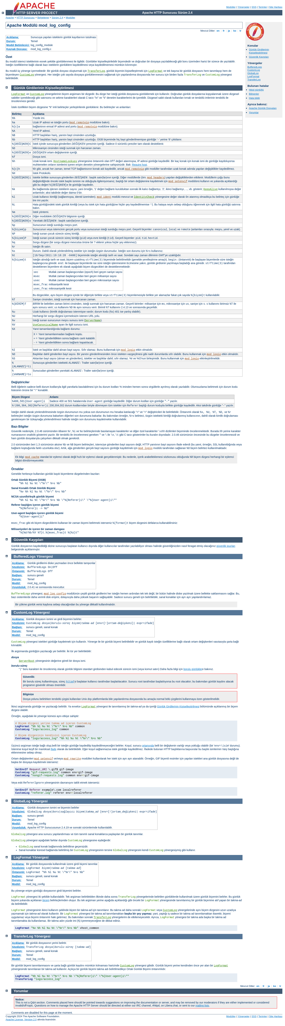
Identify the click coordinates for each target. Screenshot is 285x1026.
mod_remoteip (79, 122)
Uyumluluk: (19, 587)
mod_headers (155, 177)
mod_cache (32, 457)
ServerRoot (27, 661)
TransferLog (96, 71)
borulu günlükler (192, 669)
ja (229, 30)
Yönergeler (244, 7)
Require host (139, 164)
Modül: (16, 583)
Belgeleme (43, 17)
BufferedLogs (254, 67)
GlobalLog (252, 73)
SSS (254, 7)
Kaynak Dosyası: (16, 49)
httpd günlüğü (256, 89)
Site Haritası (275, 7)
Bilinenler (254, 93)
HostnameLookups (65, 161)
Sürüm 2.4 (57, 17)
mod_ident (104, 196)
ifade (53, 749)
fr (223, 30)
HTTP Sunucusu (26, 17)
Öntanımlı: (18, 571)
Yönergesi (44, 556)
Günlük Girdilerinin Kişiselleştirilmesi (259, 51)
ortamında (148, 745)
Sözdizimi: (18, 567)
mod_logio (128, 349)
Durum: (11, 41)
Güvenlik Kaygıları (259, 56)
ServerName (93, 320)
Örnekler (17, 469)
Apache (10, 17)
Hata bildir (254, 98)
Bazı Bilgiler (20, 426)
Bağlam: (17, 575)
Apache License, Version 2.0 (21, 1019)
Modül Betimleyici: (18, 45)
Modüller (231, 7)
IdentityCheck (144, 196)
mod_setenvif (177, 181)
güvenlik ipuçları (225, 545)
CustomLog (27, 74)
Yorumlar (254, 112)
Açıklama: (12, 37)
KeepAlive (210, 189)
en (218, 30)
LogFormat (155, 71)
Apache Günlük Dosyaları (263, 108)
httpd (70, 681)
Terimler (262, 7)
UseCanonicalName (45, 324)
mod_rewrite (72, 758)
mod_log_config (55, 593)
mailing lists (202, 1005)
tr (240, 30)
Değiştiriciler (20, 382)
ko (235, 30)
